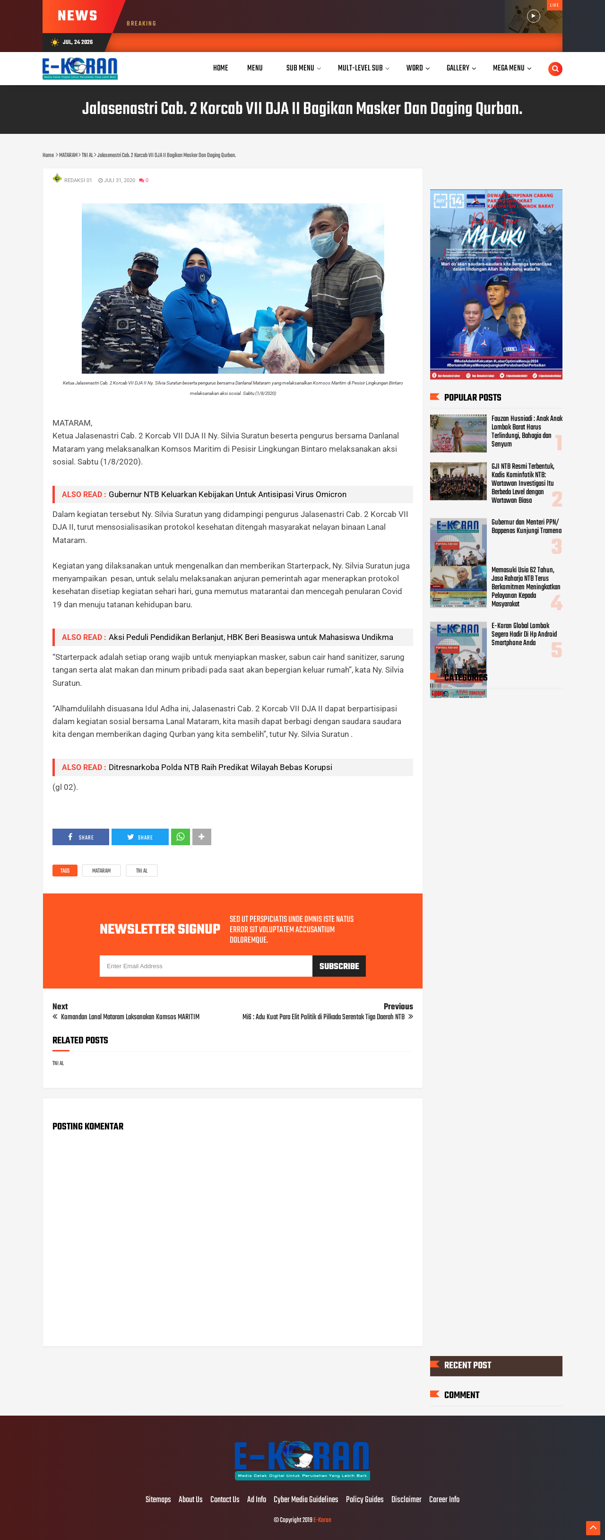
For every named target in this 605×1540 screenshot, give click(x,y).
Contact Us (225, 1500)
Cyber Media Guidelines (306, 1500)
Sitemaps (158, 1500)
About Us (191, 1500)
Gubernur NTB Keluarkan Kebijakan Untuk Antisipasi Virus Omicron (227, 494)
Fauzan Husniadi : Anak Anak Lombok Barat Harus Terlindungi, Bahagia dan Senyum (527, 431)
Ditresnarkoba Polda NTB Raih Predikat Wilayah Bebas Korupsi (220, 767)
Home (220, 68)
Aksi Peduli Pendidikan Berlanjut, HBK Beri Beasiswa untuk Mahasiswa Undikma (251, 637)
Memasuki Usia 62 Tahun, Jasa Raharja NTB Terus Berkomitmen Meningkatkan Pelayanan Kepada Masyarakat (526, 587)
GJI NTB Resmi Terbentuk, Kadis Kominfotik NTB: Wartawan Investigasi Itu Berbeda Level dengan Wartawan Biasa (523, 483)
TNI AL (141, 871)
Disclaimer (406, 1500)
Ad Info (256, 1500)
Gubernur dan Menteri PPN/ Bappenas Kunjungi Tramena (527, 526)
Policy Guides (365, 1500)
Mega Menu (509, 68)
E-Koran (322, 1520)
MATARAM (101, 871)
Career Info (444, 1500)
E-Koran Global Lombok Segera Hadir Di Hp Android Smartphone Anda (524, 634)
